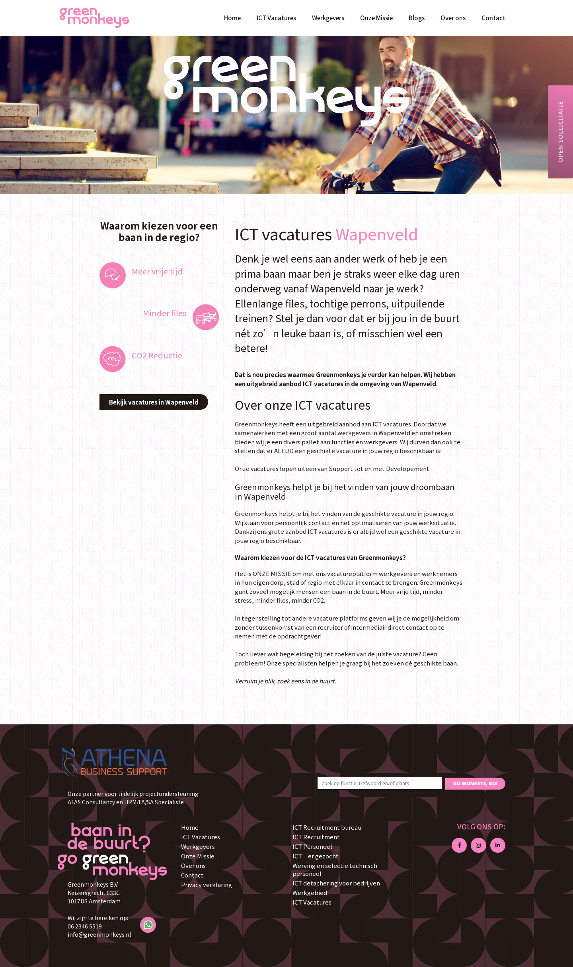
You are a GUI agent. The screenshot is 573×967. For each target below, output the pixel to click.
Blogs (417, 18)
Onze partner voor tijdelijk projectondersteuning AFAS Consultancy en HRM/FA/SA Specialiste (133, 798)
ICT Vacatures (276, 18)
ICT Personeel (312, 846)
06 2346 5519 (85, 926)
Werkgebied (309, 892)
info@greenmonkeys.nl (99, 934)
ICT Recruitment (316, 837)
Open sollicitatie (560, 131)
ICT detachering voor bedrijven (336, 883)
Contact (493, 18)
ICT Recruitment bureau (326, 827)
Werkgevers (328, 18)
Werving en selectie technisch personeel (334, 869)
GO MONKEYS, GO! (475, 783)
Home (232, 18)
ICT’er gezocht (315, 856)
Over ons (453, 18)
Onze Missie (376, 18)
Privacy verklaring (206, 884)
